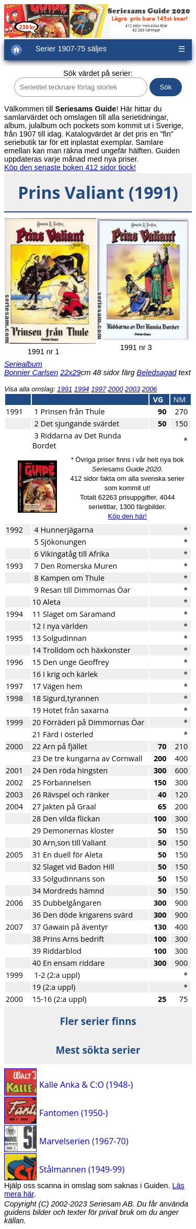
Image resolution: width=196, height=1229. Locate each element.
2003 (132, 389)
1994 (81, 389)
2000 (115, 389)
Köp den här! (127, 516)
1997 (98, 389)
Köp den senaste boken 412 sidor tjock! (70, 167)
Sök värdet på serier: (98, 73)
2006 (149, 389)
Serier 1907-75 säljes (71, 48)
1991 (64, 389)
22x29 (70, 372)
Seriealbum (23, 364)
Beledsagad (157, 372)
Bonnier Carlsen (31, 372)
